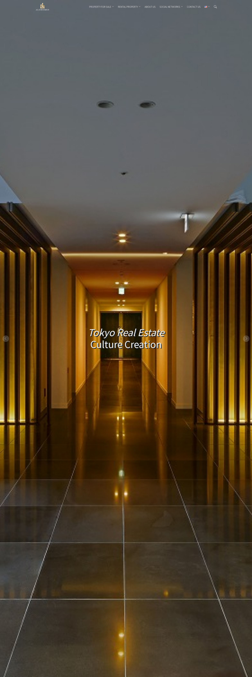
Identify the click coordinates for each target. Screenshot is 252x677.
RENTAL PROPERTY (128, 7)
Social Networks (170, 7)
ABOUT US (150, 7)
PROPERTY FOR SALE (100, 7)
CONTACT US (194, 7)
